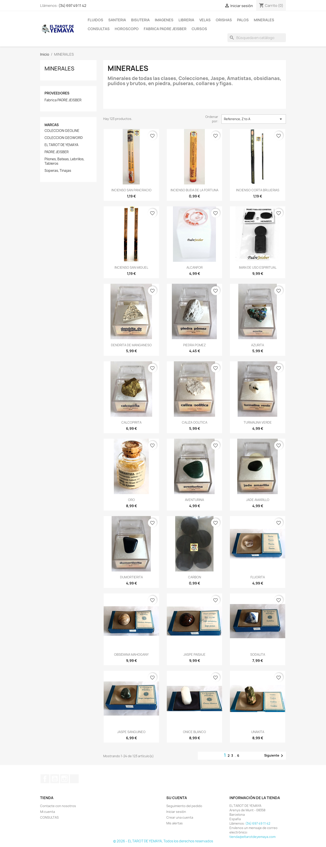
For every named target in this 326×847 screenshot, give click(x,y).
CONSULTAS (99, 28)
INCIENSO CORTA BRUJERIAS (257, 190)
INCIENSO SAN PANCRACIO (131, 190)
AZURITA (257, 345)
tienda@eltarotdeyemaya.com (252, 837)
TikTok (74, 778)
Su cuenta (176, 797)
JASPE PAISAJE (194, 654)
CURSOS (199, 28)
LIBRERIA (186, 20)
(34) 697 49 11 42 (72, 5)
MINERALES (264, 20)
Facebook (45, 778)
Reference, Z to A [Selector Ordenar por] (253, 119)
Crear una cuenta (179, 817)
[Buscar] (256, 37)
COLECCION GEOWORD (64, 138)
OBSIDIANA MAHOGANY (131, 654)
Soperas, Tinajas (58, 170)
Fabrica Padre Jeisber (165, 28)
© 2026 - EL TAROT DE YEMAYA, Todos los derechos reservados (163, 841)
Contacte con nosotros (58, 806)
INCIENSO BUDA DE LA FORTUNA (194, 190)
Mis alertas (174, 823)
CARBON (194, 577)
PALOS (243, 20)
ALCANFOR (194, 267)
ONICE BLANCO (194, 732)
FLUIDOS (95, 20)
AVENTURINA (194, 500)
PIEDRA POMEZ (194, 345)
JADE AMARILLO (257, 500)
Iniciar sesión (176, 812)
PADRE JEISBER (57, 152)
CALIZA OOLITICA (194, 422)
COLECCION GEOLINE (62, 131)
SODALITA (257, 654)
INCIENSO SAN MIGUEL (131, 267)
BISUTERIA (140, 20)
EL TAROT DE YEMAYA (61, 145)
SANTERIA (117, 20)
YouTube (54, 778)
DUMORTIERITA (131, 577)
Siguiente (274, 755)
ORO (131, 500)
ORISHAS (224, 20)
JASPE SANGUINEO (131, 732)
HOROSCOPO (127, 28)
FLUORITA (257, 577)
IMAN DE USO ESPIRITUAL (257, 267)
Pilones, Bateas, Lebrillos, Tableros (64, 161)
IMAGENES (164, 20)
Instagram (64, 778)
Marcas (52, 125)
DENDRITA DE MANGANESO (131, 345)
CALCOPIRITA (131, 422)
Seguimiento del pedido (184, 806)
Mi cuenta (47, 812)
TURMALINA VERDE (258, 422)
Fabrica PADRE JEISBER (63, 100)
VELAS (205, 20)
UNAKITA (257, 732)
